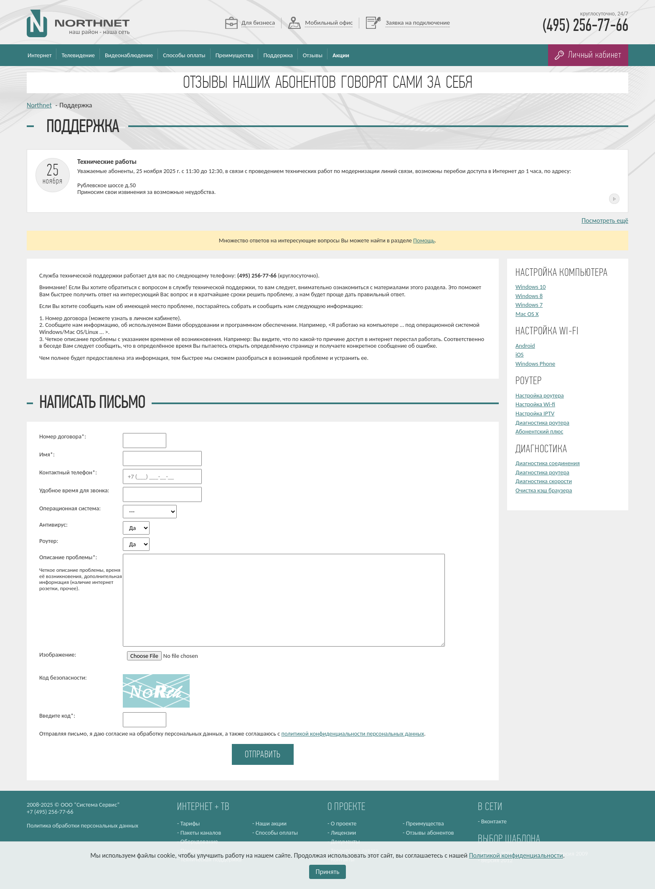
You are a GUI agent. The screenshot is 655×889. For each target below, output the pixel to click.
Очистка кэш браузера (543, 490)
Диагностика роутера (542, 422)
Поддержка (277, 55)
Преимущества (235, 55)
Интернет (39, 55)
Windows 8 (529, 296)
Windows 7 (529, 304)
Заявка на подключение (418, 22)
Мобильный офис (329, 22)
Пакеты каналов (200, 832)
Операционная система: (70, 508)
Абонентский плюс (539, 431)
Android (525, 345)
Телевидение (78, 55)
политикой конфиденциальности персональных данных (353, 733)
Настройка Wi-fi (535, 404)
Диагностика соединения (547, 463)
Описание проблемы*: (81, 573)
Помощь (423, 240)
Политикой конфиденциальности (516, 855)
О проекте (344, 823)
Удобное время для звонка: (74, 490)
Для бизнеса (258, 22)
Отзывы (312, 55)
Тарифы (190, 823)
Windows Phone (535, 363)
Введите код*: (57, 715)
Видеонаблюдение (129, 55)
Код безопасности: (63, 677)
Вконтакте (494, 821)
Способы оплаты (184, 55)
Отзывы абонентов (430, 832)
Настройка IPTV (534, 413)
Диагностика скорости (543, 481)
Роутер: (48, 541)
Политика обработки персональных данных (82, 825)
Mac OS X (526, 314)
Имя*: (47, 454)
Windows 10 (530, 286)
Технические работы (107, 162)
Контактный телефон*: (68, 472)
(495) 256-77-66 (585, 26)
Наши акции (271, 823)
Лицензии (343, 832)
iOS (519, 354)
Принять (328, 872)
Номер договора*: (62, 436)
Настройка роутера (539, 395)
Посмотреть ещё (604, 220)
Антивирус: (53, 524)
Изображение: (57, 654)
